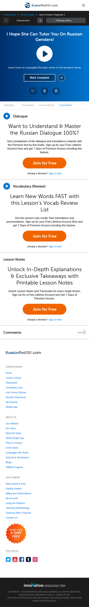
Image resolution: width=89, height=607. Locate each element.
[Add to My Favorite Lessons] (33, 91)
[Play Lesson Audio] (44, 54)
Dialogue (9, 105)
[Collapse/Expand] (44, 332)
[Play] (6, 186)
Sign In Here (55, 173)
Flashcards (11, 382)
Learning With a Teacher (18, 512)
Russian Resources (16, 397)
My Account (12, 498)
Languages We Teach (17, 452)
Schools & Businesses (17, 457)
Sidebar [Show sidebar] (66, 20)
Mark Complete (39, 77)
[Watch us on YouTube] (15, 559)
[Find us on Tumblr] (28, 559)
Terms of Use (63, 595)
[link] (40, 20)
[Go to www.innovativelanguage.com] (44, 584)
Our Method (12, 423)
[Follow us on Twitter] (8, 559)
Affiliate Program (14, 467)
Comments (65, 105)
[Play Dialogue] (6, 116)
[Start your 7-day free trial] (16, 533)
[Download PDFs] (56, 91)
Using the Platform (15, 503)
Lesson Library (9, 15)
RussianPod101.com (29, 595)
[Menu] (5, 5)
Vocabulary (28, 105)
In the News (12, 447)
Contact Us (11, 517)
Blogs (9, 462)
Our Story (11, 428)
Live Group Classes (16, 392)
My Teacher (12, 402)
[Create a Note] (44, 91)
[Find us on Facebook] (21, 559)
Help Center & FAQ (16, 483)
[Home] (41, 7)
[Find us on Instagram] (35, 559)
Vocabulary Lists (14, 387)
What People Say (15, 438)
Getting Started (13, 488)
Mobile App (11, 407)
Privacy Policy (46, 595)
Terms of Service (41, 601)
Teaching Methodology (17, 508)
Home (9, 373)
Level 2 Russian (27, 15)
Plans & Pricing (14, 443)
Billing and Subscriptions (18, 493)
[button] (83, 5)
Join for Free (44, 163)
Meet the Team (13, 433)
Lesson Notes (46, 105)
